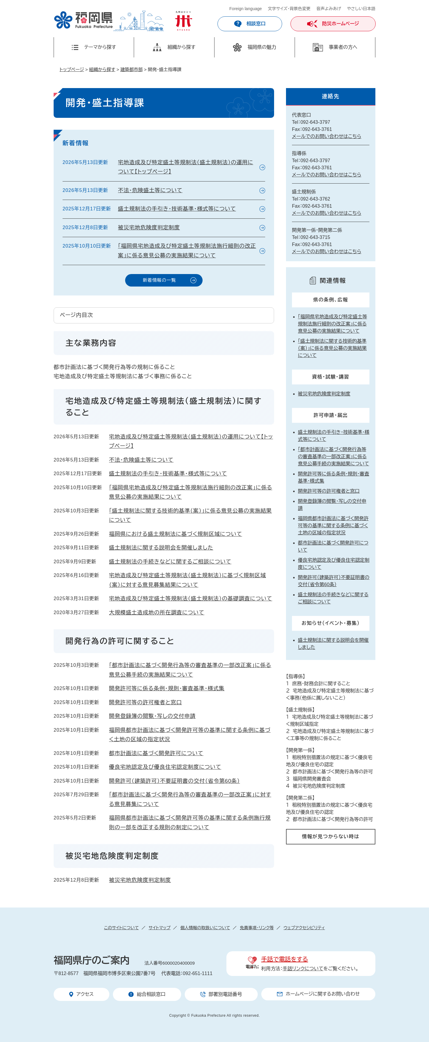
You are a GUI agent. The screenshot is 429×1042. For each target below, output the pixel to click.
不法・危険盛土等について (150, 190)
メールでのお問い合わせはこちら (326, 136)
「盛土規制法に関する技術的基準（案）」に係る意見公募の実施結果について (332, 348)
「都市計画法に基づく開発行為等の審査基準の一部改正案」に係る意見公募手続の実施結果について (333, 456)
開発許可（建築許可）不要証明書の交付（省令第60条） (174, 781)
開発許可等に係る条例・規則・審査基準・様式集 (167, 688)
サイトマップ (160, 927)
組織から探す (102, 69)
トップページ (72, 69)
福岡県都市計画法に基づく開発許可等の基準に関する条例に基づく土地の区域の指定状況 (333, 525)
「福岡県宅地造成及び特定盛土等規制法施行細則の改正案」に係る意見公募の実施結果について (187, 251)
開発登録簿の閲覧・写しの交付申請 (152, 716)
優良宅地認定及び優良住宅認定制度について (165, 767)
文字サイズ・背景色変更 (289, 9)
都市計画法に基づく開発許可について (156, 753)
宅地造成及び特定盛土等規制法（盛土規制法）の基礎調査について (190, 599)
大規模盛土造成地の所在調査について (156, 613)
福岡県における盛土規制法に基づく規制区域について (175, 534)
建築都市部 (131, 69)
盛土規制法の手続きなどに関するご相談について (170, 562)
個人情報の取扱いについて (205, 927)
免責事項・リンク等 (257, 927)
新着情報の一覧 (159, 280)
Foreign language (245, 8)
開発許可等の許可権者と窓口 (145, 702)
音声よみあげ (328, 8)
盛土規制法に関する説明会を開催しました (161, 548)
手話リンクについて (303, 968)
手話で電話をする (284, 959)
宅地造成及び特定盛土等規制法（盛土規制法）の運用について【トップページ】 (185, 167)
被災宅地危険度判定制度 (149, 228)
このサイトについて (121, 927)
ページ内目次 (76, 315)
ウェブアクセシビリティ (304, 927)
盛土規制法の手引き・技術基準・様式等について (177, 209)
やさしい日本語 (361, 8)
